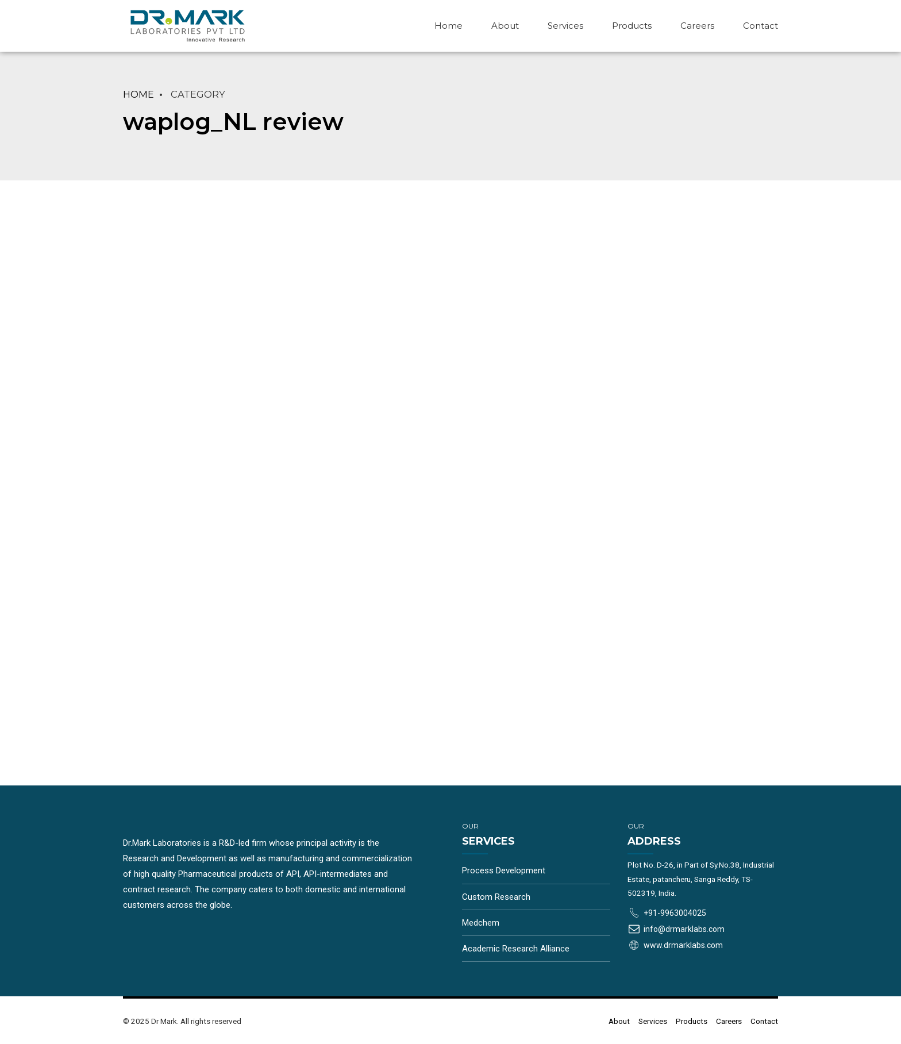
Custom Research (496, 897)
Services (565, 25)
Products (632, 25)
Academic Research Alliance (515, 948)
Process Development (503, 870)
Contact (760, 25)
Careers (697, 25)
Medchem (480, 923)
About (505, 25)
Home (448, 25)
